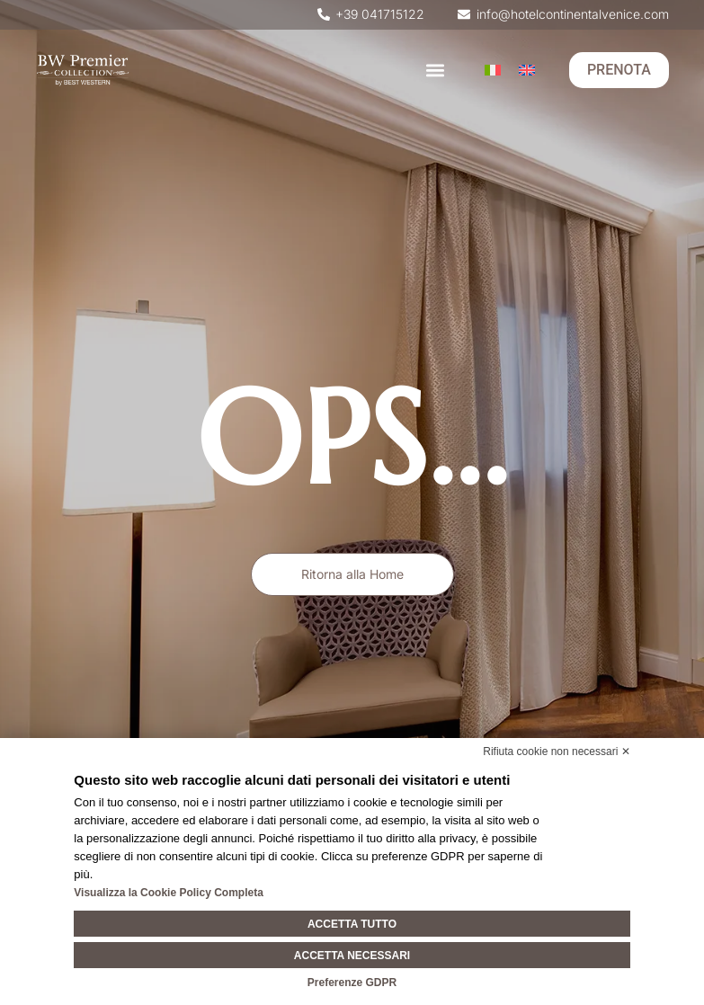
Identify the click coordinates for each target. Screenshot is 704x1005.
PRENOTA (619, 69)
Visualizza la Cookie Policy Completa (168, 892)
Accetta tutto (352, 924)
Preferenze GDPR (352, 982)
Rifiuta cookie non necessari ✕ (556, 751)
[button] (435, 70)
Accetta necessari (352, 955)
